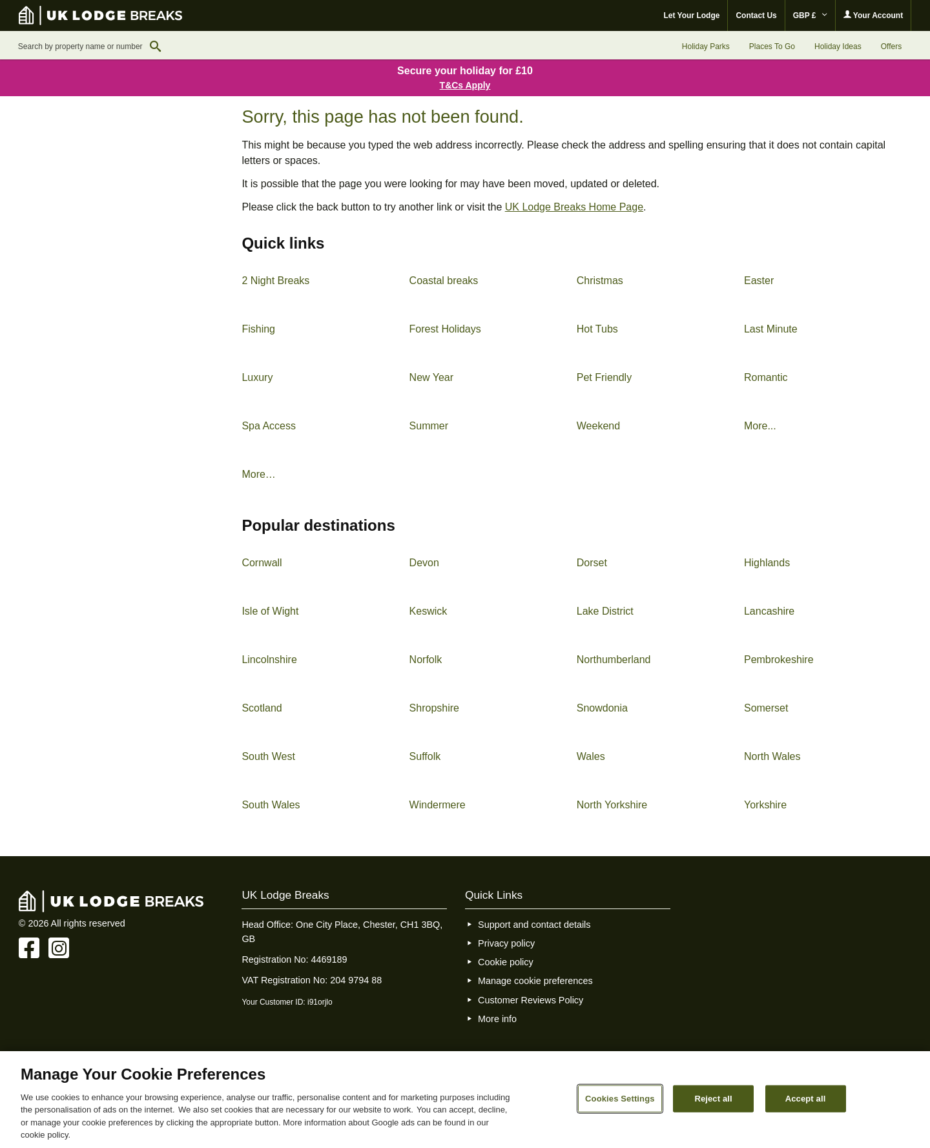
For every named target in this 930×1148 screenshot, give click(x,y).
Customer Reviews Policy (530, 1000)
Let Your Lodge (692, 15)
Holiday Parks (706, 46)
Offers (891, 46)
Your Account (873, 15)
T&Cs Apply (465, 85)
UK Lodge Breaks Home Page (574, 206)
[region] (465, 1099)
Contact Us (756, 15)
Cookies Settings (620, 1098)
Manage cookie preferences (535, 981)
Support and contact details (534, 924)
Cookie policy (505, 962)
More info (497, 1019)
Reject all (713, 1098)
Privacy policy (506, 943)
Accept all (805, 1098)
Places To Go (772, 46)
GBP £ (810, 15)
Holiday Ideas (838, 46)
